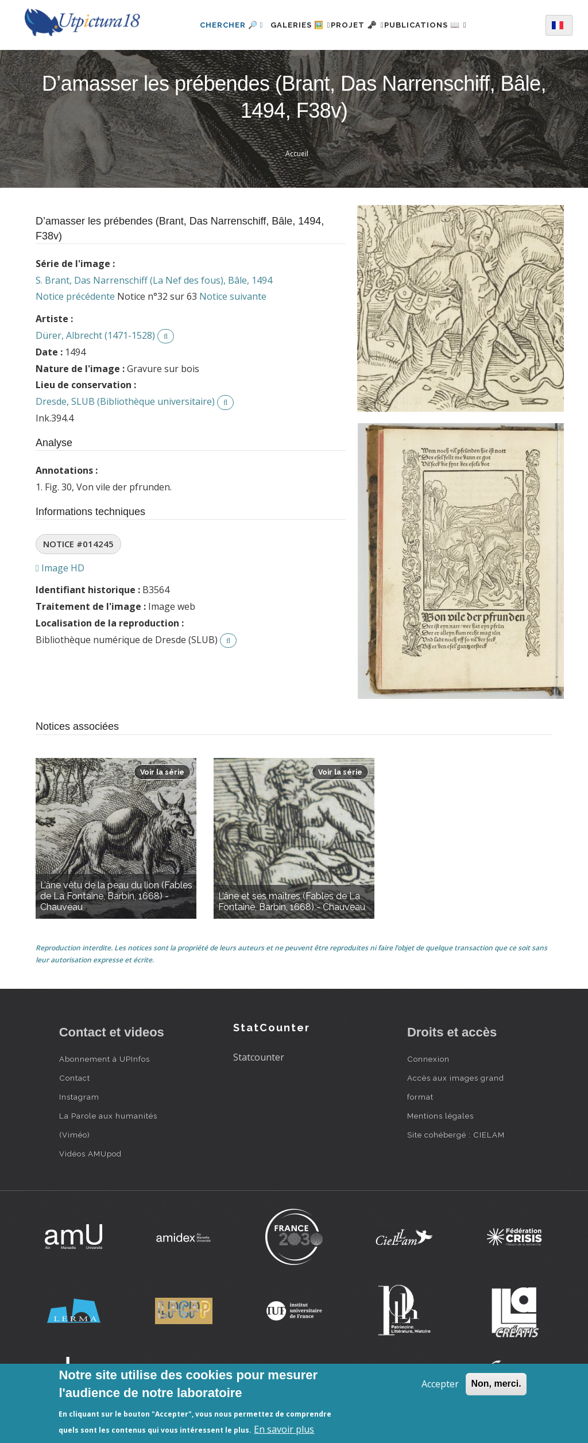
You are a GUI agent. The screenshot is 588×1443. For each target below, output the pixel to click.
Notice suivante (232, 296)
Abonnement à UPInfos (104, 1058)
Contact (74, 1077)
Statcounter (258, 1057)
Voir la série (162, 772)
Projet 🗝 (357, 25)
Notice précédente (75, 296)
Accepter (440, 1384)
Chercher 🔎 (211, 25)
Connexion (428, 1058)
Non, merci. (496, 1383)
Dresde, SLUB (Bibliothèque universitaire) (125, 401)
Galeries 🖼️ (287, 25)
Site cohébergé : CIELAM (456, 1134)
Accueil (296, 153)
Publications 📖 (438, 25)
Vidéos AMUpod (90, 1153)
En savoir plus (284, 1429)
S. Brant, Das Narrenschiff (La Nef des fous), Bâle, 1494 (154, 280)
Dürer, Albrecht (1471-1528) (95, 335)
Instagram (79, 1096)
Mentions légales (440, 1115)
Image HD (60, 568)
